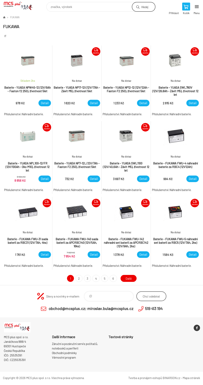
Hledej (144, 7)
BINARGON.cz (171, 378)
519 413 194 (154, 308)
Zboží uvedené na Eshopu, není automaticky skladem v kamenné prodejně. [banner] (20, 6)
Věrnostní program (64, 357)
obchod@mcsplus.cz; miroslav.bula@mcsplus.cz (91, 308)
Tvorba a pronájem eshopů (145, 378)
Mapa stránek (191, 378)
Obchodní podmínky (64, 353)
